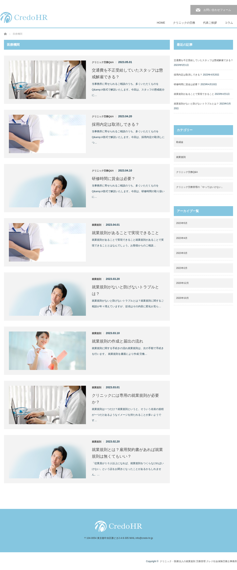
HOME (161, 22)
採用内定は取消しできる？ (115, 124)
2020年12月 (182, 283)
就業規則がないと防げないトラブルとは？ (125, 290)
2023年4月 (181, 238)
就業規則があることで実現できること (125, 233)
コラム (229, 22)
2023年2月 (181, 268)
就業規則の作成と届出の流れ (117, 341)
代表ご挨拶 (210, 22)
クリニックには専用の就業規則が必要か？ (125, 398)
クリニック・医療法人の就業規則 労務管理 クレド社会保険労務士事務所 (198, 561)
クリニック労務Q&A (103, 62)
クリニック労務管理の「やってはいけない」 (200, 187)
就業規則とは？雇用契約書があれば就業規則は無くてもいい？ (127, 452)
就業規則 (96, 225)
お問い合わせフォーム (217, 9)
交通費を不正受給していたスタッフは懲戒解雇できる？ (127, 73)
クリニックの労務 (184, 22)
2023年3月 (181, 253)
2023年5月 (181, 223)
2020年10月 (182, 298)
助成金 (179, 142)
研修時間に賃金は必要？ (113, 178)
